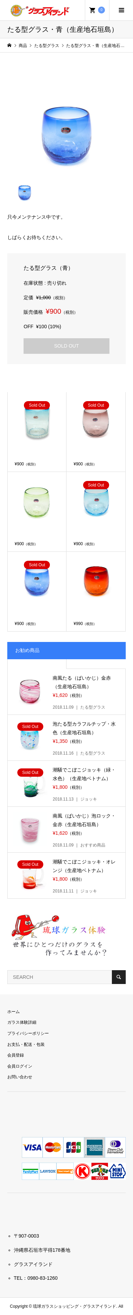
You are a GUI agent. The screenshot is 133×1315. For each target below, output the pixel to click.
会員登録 (15, 1055)
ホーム (13, 1011)
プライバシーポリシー (28, 1033)
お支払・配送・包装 (26, 1044)
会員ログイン (19, 1066)
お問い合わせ (19, 1077)
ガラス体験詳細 (21, 1022)
